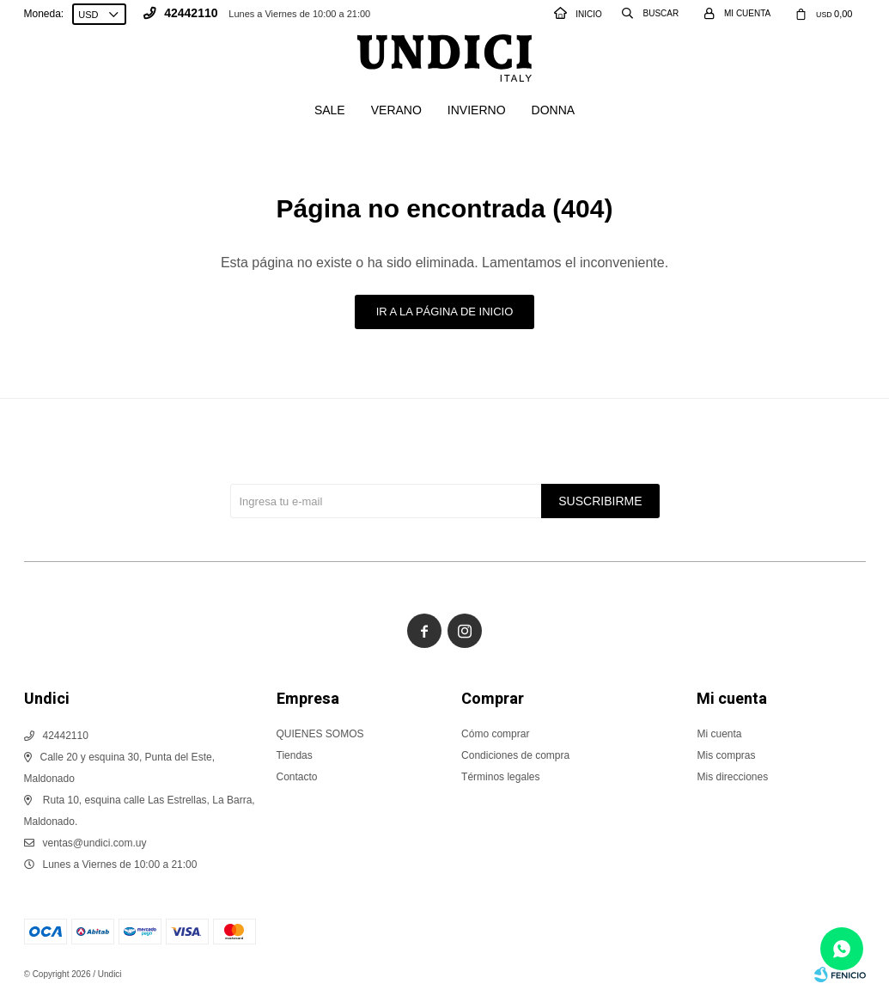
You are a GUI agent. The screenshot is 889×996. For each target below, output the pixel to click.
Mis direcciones (732, 777)
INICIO (578, 14)
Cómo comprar (495, 734)
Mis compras (726, 755)
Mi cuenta (719, 734)
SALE (329, 110)
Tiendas (295, 755)
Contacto (297, 777)
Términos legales (500, 777)
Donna (553, 110)
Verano (396, 110)
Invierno (477, 110)
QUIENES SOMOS (320, 734)
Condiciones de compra (515, 755)
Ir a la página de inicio (445, 311)
